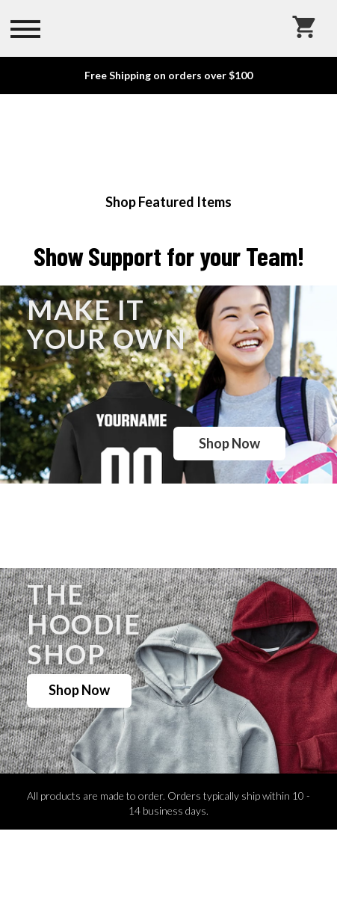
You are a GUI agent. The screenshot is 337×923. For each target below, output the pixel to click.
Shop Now (229, 443)
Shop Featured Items (168, 202)
